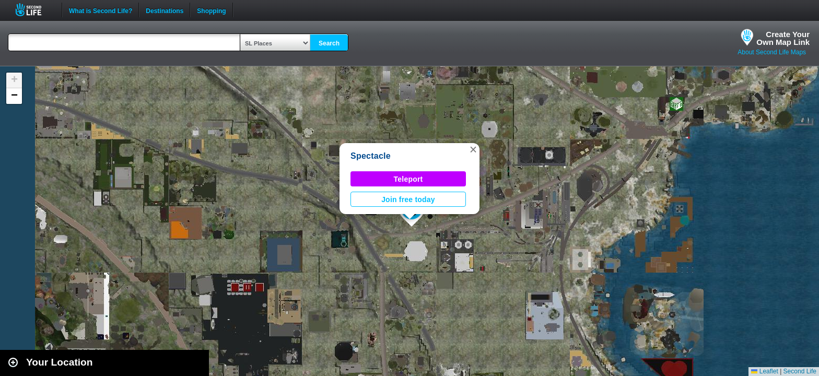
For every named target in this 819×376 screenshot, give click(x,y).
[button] (473, 149)
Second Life (34, 10)
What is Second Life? (100, 10)
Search (329, 43)
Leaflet (764, 371)
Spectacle (370, 155)
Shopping (211, 10)
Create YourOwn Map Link (783, 38)
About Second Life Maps (772, 52)
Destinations (164, 10)
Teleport (408, 179)
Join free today (408, 199)
